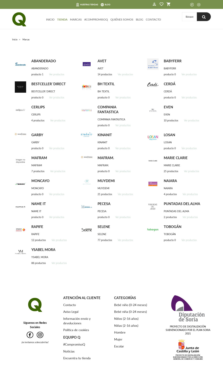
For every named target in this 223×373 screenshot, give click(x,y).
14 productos (105, 74)
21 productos (105, 194)
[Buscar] (189, 16)
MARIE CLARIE (176, 158)
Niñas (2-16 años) (126, 325)
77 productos (105, 240)
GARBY (37, 135)
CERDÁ (169, 84)
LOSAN (169, 135)
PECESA (104, 204)
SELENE (104, 226)
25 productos (171, 171)
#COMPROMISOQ (96, 19)
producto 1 (37, 74)
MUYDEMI (106, 181)
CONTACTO (153, 19)
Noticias (69, 351)
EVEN (168, 107)
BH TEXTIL (106, 84)
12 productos (38, 240)
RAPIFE (37, 226)
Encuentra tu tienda (77, 358)
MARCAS (76, 19)
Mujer (118, 339)
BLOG (139, 19)
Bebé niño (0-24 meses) (130, 305)
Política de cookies (76, 330)
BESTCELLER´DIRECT (48, 84)
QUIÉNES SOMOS (121, 19)
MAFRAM (39, 158)
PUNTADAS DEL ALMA (182, 204)
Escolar (119, 346)
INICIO (50, 19)
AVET (102, 61)
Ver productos (56, 74)
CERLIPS (38, 107)
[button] (154, 4)
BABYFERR (173, 61)
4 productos (37, 120)
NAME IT (38, 204)
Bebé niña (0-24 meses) (130, 312)
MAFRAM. (106, 158)
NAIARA (170, 181)
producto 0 (170, 74)
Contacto (69, 305)
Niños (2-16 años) (126, 318)
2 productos (170, 217)
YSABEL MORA (43, 249)
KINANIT (105, 135)
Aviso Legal (70, 312)
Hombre (120, 332)
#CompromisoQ (74, 344)
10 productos (171, 120)
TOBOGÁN (172, 226)
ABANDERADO (43, 61)
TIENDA (62, 19)
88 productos (38, 263)
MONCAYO (40, 181)
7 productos (37, 171)
